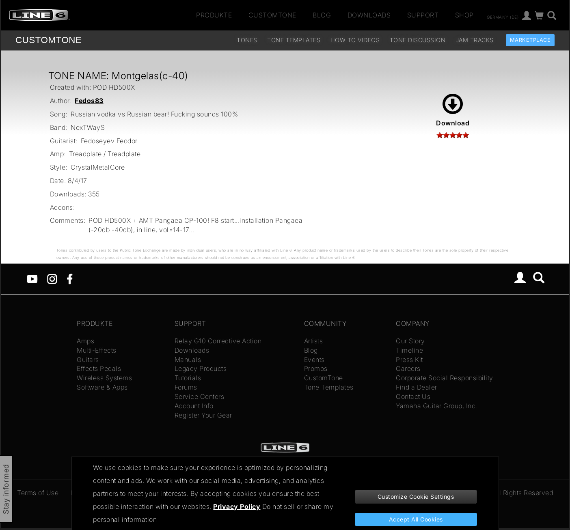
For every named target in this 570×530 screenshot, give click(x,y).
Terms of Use (37, 493)
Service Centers (200, 396)
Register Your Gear (203, 415)
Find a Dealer (416, 387)
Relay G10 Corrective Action (218, 341)
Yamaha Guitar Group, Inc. (436, 406)
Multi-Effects (97, 350)
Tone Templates (293, 40)
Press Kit (409, 359)
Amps (85, 341)
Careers (408, 368)
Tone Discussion (418, 40)
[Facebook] (70, 278)
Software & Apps (102, 387)
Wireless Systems (104, 378)
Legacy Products (201, 368)
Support (423, 15)
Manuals (188, 359)
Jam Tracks (475, 40)
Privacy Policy (236, 506)
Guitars (88, 359)
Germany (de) (502, 16)
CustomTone (272, 15)
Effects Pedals (99, 368)
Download (452, 110)
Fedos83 (89, 101)
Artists (313, 341)
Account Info (194, 406)
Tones (247, 40)
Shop (464, 15)
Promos (316, 368)
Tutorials (188, 378)
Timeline (409, 350)
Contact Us (413, 396)
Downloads (369, 15)
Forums (186, 387)
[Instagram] (52, 278)
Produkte (214, 15)
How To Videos (355, 40)
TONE (48, 40)
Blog (322, 15)
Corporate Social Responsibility (444, 378)
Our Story (410, 341)
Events (314, 359)
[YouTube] (32, 278)
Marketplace (530, 40)
